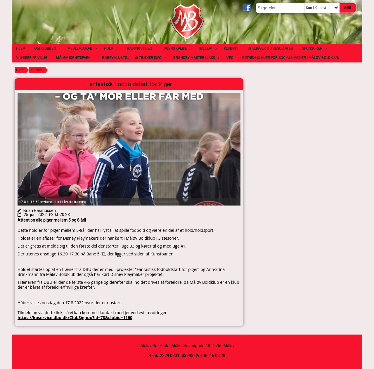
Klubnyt (231, 48)
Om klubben (46, 48)
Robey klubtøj (115, 58)
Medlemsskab (81, 48)
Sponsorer (313, 48)
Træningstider (140, 48)
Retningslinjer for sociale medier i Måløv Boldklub (290, 58)
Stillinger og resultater (270, 48)
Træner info (152, 58)
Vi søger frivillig (31, 58)
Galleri (207, 48)
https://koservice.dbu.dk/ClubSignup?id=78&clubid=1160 (75, 317)
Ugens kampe (177, 48)
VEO (229, 58)
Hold (110, 48)
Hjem (20, 48)
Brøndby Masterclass (195, 58)
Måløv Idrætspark (74, 58)
